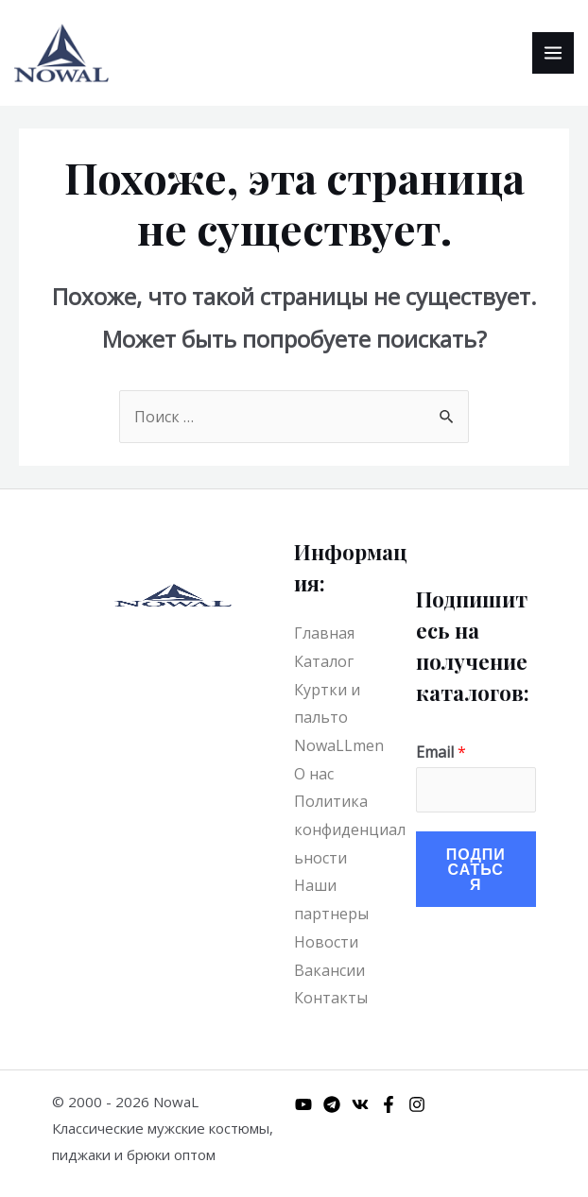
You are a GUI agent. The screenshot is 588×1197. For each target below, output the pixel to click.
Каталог (324, 661)
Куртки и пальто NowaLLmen (339, 717)
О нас (314, 773)
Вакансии (329, 970)
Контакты (331, 997)
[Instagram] (416, 1104)
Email (441, 752)
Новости (326, 942)
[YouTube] (303, 1104)
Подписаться (476, 869)
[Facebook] (388, 1104)
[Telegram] (331, 1104)
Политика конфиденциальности (350, 829)
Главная (324, 633)
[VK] (360, 1104)
